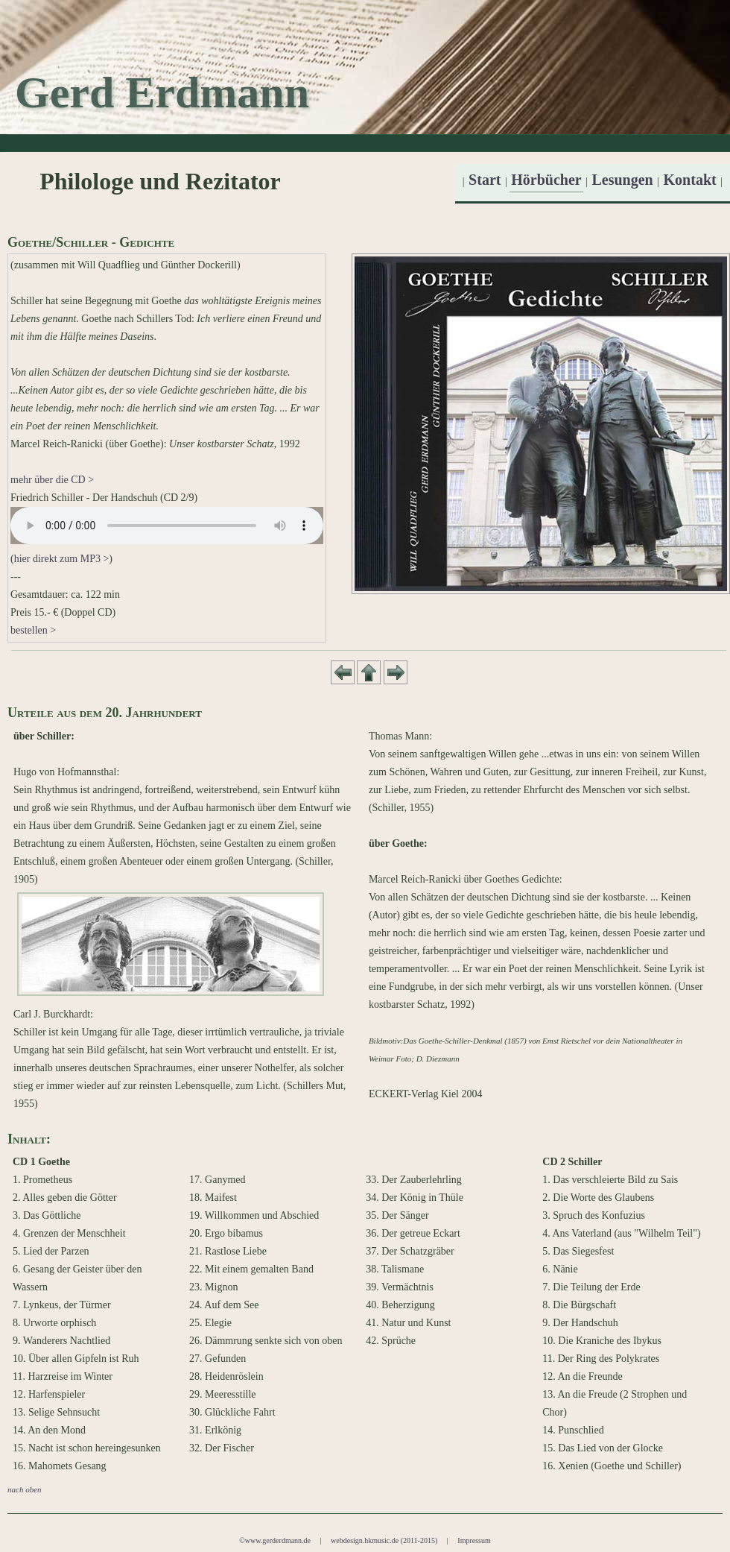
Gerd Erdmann (162, 92)
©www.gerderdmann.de (275, 1540)
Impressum (473, 1540)
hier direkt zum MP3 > (62, 558)
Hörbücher (546, 179)
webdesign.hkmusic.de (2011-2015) (384, 1540)
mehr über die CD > (52, 479)
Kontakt (690, 179)
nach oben (24, 1489)
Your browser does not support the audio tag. (166, 525)
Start (485, 179)
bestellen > (33, 630)
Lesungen (622, 179)
